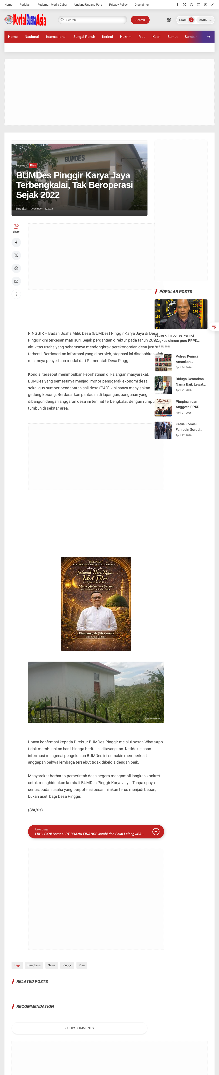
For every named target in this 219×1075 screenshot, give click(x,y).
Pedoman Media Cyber (52, 4)
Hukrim (125, 37)
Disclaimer (142, 4)
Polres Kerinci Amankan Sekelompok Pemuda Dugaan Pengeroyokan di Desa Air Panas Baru (189, 359)
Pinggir (67, 965)
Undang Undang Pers (88, 4)
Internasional (56, 37)
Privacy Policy (118, 4)
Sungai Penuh (84, 37)
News (52, 965)
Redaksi (25, 4)
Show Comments (79, 1028)
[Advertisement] (110, 92)
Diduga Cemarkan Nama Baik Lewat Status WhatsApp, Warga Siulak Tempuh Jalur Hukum (190, 382)
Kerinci (107, 37)
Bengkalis (34, 965)
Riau (142, 37)
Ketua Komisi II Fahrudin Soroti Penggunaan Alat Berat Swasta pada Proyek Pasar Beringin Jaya (190, 427)
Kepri (156, 37)
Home (8, 4)
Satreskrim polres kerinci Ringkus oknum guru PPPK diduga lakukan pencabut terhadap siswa (176, 338)
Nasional (32, 37)
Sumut (172, 37)
